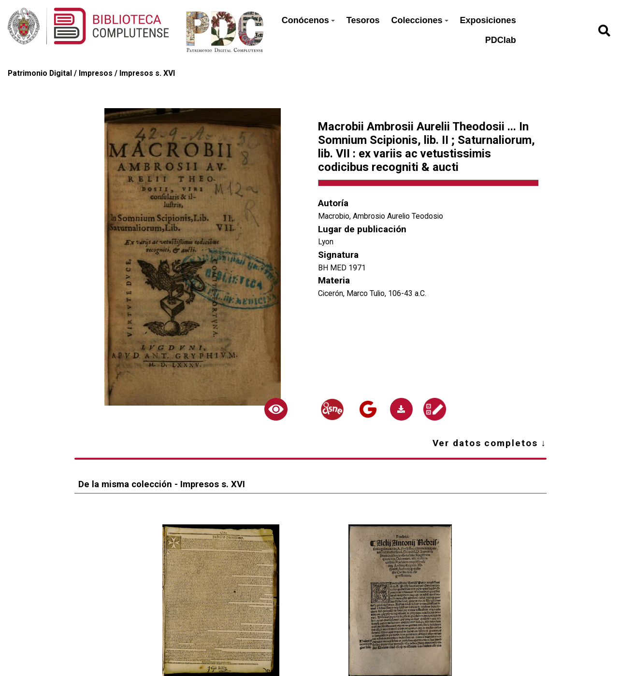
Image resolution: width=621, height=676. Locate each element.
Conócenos (308, 20)
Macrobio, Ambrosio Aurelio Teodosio (380, 216)
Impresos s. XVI (147, 73)
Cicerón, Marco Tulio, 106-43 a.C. (372, 293)
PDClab (500, 40)
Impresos (96, 73)
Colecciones (419, 20)
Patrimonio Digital (40, 73)
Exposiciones (488, 20)
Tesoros (363, 20)
